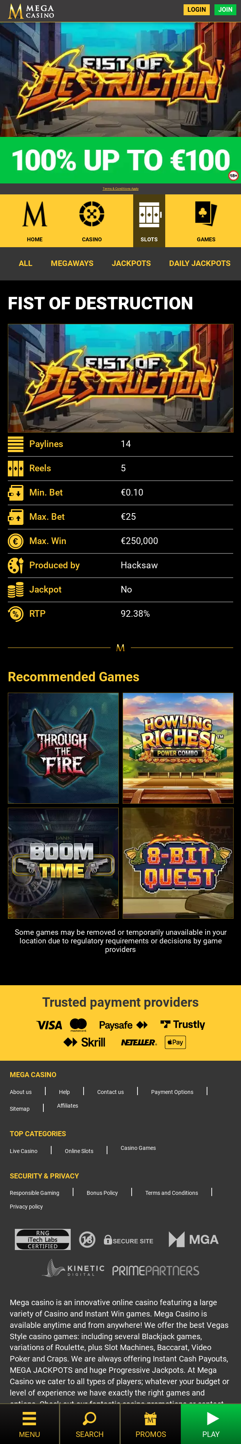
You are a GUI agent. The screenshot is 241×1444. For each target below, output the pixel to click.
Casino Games (138, 1148)
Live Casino (23, 1151)
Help (64, 1092)
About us (21, 1092)
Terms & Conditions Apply (121, 188)
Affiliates (67, 1106)
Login (196, 9)
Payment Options (172, 1092)
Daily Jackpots (199, 263)
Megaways (72, 263)
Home (35, 239)
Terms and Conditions (171, 1193)
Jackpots (131, 263)
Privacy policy (26, 1206)
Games (206, 239)
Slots (149, 239)
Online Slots (79, 1151)
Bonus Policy (102, 1193)
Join (225, 9)
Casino (92, 239)
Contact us (110, 1092)
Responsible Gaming (34, 1193)
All (25, 263)
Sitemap (20, 1109)
